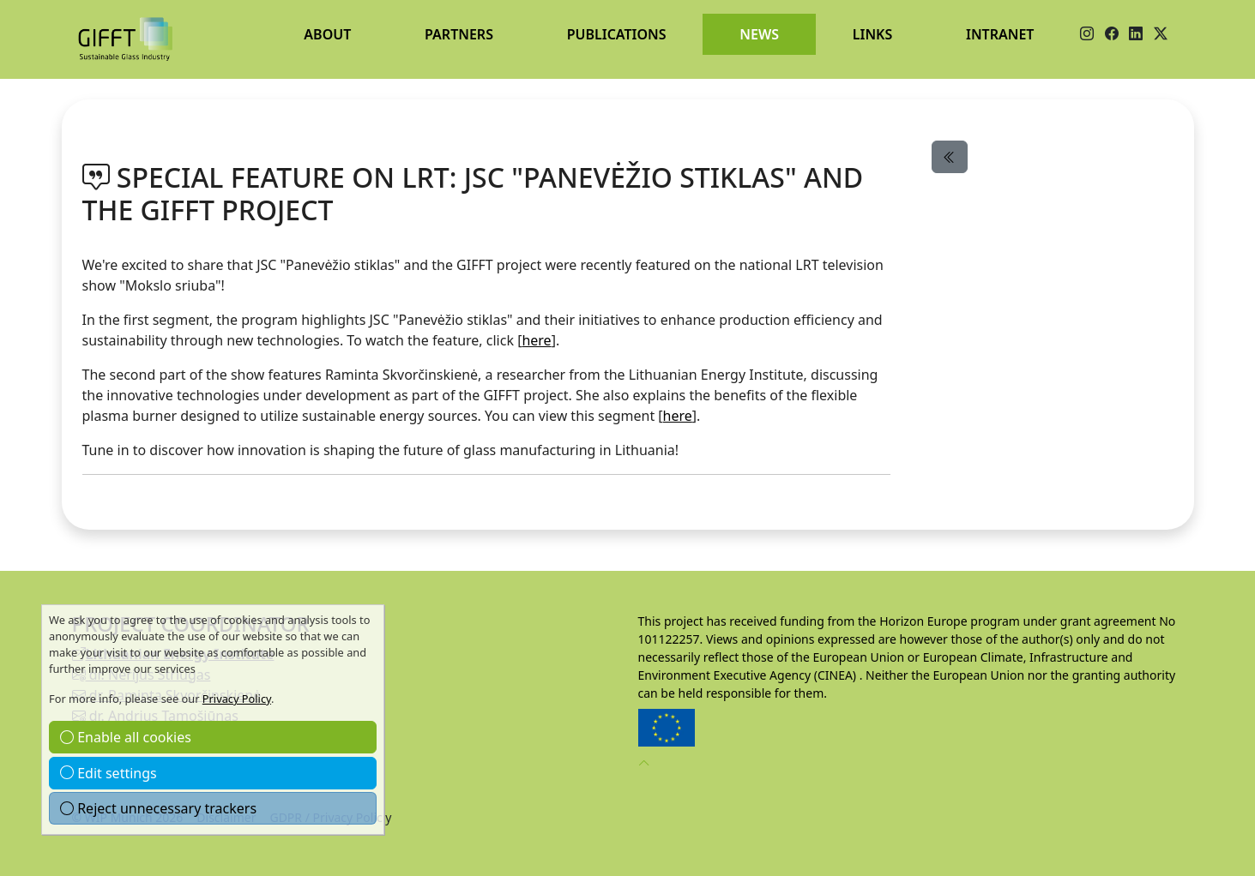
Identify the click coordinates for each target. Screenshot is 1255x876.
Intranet (1000, 34)
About (327, 34)
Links (873, 34)
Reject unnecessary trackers (158, 808)
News (759, 34)
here (536, 340)
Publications (617, 34)
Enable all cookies (125, 737)
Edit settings (108, 773)
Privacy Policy (236, 698)
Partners (459, 34)
